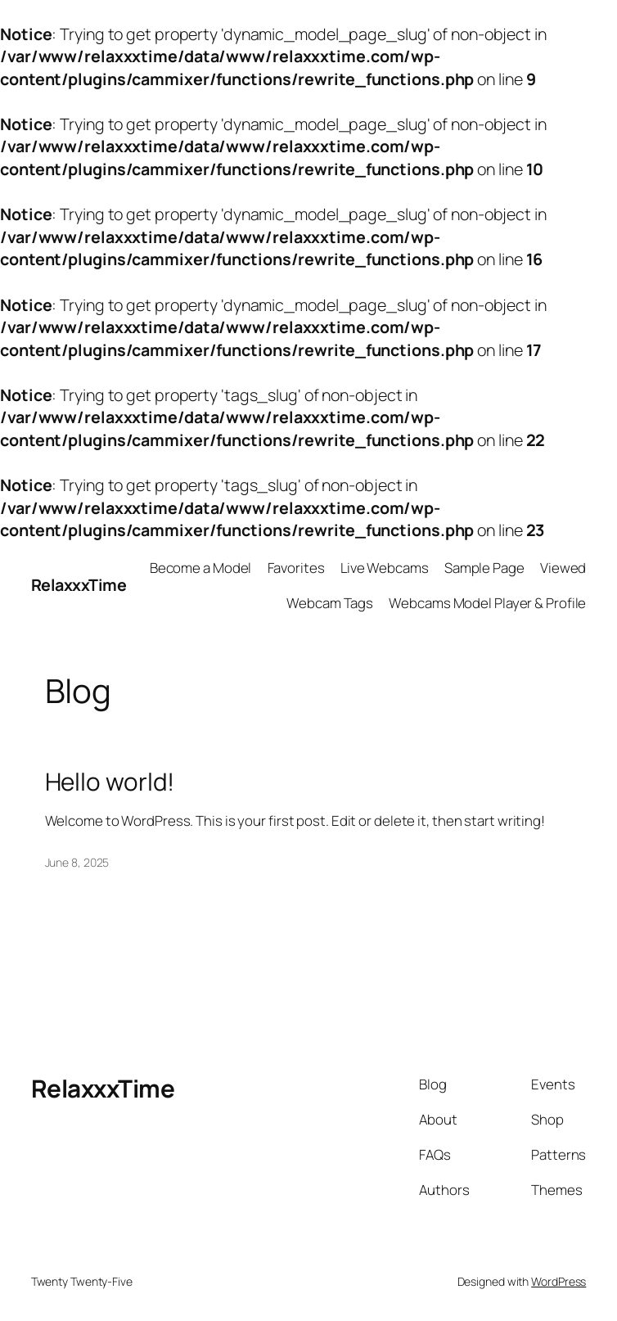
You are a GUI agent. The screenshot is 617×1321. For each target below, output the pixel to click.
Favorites (296, 567)
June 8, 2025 (77, 862)
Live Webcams (384, 567)
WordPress (558, 1281)
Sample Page (484, 567)
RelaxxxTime (79, 585)
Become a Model (201, 567)
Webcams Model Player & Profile (487, 602)
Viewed (563, 567)
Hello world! (110, 781)
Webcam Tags (329, 602)
